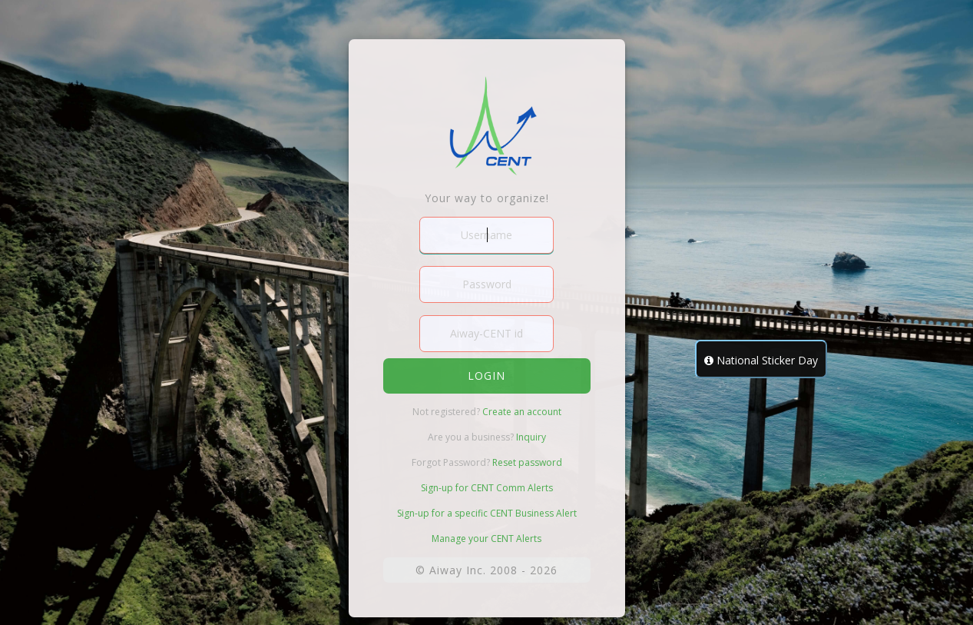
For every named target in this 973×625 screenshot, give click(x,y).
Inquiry (531, 437)
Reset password (527, 462)
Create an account (521, 411)
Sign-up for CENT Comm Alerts (487, 487)
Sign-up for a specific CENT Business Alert (487, 513)
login (486, 375)
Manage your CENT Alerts (486, 538)
